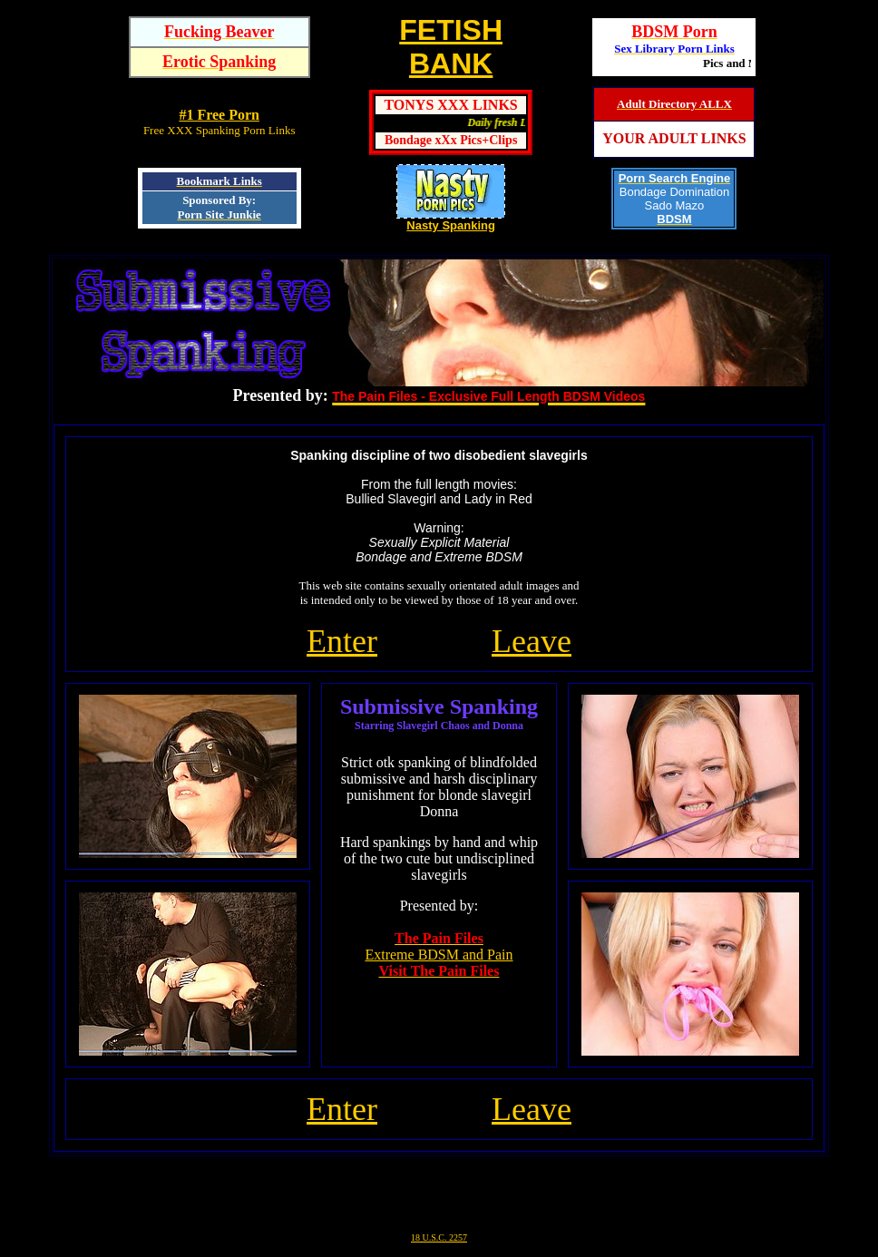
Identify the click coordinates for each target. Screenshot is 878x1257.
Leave (531, 641)
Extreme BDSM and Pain (438, 955)
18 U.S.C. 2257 (439, 1237)
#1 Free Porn (219, 114)
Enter (342, 641)
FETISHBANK (450, 47)
